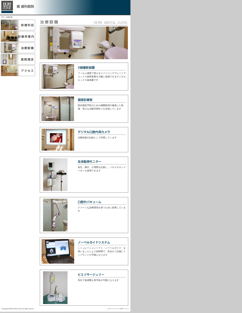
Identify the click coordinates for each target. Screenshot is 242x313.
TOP (2, 17)
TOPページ (124, 309)
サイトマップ (113, 309)
